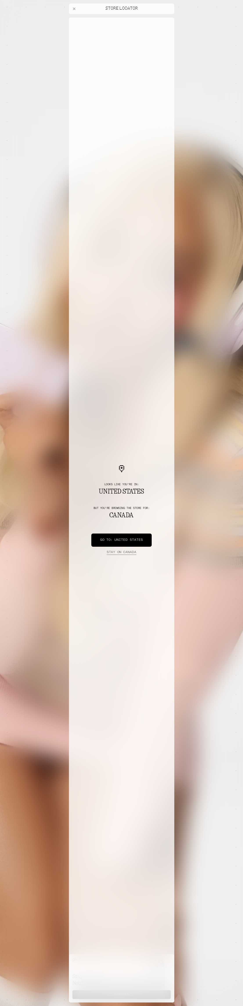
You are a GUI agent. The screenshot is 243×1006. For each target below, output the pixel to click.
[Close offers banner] (169, 18)
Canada (121, 552)
